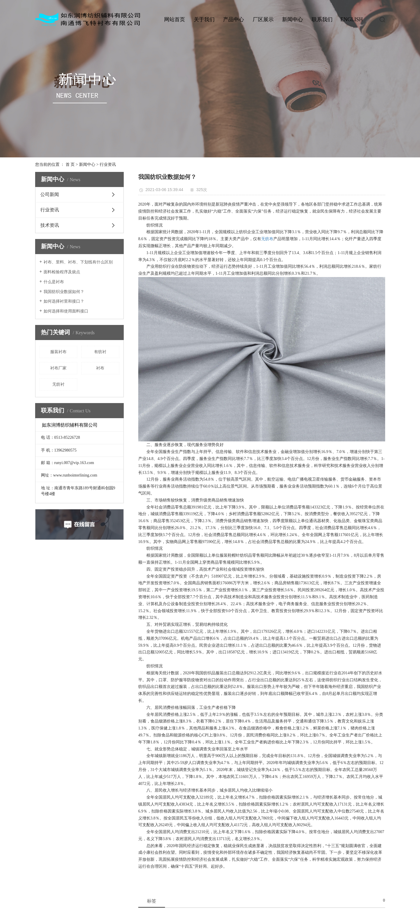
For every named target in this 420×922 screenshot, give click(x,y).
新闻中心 (292, 19)
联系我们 (322, 19)
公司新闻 (49, 194)
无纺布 (267, 239)
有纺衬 (100, 352)
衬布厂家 (58, 368)
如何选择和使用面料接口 (66, 311)
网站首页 (174, 19)
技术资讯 (49, 225)
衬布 (100, 368)
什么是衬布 (54, 282)
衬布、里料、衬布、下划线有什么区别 (78, 262)
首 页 (70, 164)
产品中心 (233, 19)
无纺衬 (58, 384)
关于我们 (204, 19)
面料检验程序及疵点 (62, 272)
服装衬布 (58, 352)
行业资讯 (108, 164)
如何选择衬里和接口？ (64, 301)
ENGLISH (351, 19)
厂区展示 (263, 19)
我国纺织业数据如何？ (64, 292)
